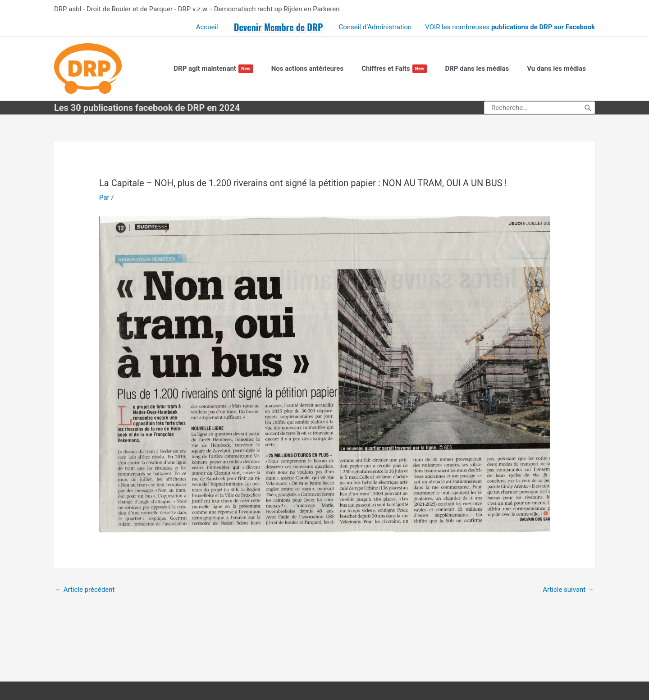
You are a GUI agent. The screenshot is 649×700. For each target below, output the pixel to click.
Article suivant (568, 590)
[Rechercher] (588, 108)
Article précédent (84, 590)
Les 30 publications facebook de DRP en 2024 (147, 107)
